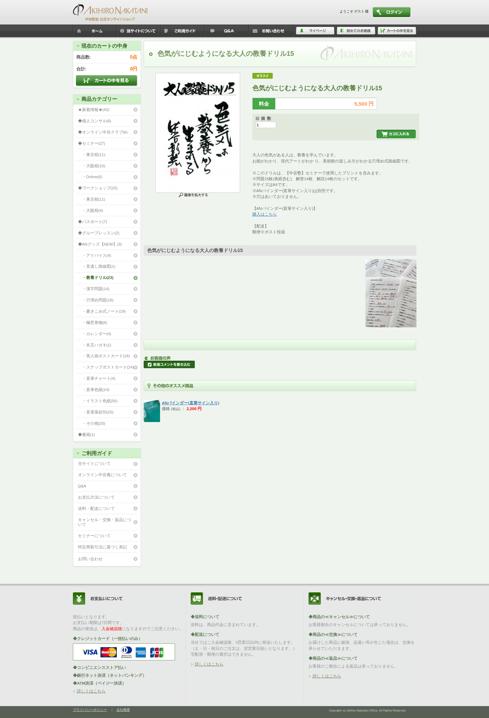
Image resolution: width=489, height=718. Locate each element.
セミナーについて (94, 535)
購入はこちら (264, 214)
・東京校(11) (92, 154)
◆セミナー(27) (92, 143)
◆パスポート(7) (92, 221)
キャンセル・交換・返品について (104, 522)
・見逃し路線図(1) (96, 266)
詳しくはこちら (91, 691)
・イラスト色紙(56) (98, 401)
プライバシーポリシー (90, 710)
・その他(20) (92, 423)
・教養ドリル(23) (96, 277)
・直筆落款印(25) (96, 412)
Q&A (82, 486)
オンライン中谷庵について (102, 474)
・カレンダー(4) (94, 333)
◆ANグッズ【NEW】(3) (100, 244)
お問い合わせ (90, 559)
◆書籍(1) (86, 434)
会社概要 (123, 710)
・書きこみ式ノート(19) (102, 311)
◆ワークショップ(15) (98, 188)
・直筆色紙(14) (94, 389)
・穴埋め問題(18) (96, 300)
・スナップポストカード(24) (106, 367)
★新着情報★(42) (94, 109)
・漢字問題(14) (94, 288)
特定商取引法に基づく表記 (102, 547)
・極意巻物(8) (92, 322)
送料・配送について (96, 508)
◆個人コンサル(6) (94, 121)
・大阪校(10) (92, 165)
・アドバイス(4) (94, 255)
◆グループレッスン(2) (99, 233)
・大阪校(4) (90, 210)
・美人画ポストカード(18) (104, 356)
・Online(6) (90, 176)
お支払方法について (96, 497)
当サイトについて (94, 463)
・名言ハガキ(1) (94, 345)
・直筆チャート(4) (96, 378)
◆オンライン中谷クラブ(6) (103, 132)
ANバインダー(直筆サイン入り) (190, 403)
